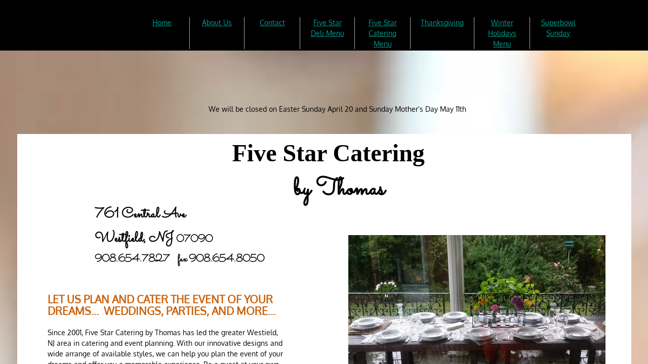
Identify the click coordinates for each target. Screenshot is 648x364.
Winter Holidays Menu (502, 33)
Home (162, 22)
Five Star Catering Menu (383, 33)
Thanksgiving (442, 22)
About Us (217, 22)
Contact (272, 22)
